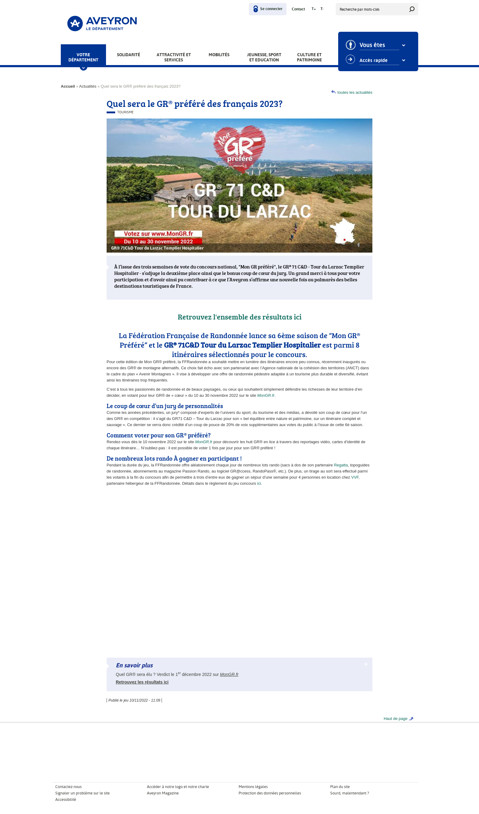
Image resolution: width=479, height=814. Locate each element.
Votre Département (83, 57)
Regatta (341, 465)
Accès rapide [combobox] (374, 60)
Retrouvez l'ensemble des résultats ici (240, 317)
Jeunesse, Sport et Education (264, 57)
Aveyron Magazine (163, 793)
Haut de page (396, 718)
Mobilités (219, 54)
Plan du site (340, 786)
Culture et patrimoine (309, 57)
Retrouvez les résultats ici (142, 682)
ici (259, 483)
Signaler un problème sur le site (82, 793)
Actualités (87, 86)
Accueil (68, 86)
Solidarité (128, 54)
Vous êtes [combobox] (372, 45)
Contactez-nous (68, 786)
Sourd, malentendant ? (349, 793)
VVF (355, 477)
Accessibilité (65, 799)
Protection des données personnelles (270, 793)
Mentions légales (253, 786)
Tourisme (125, 112)
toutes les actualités (355, 92)
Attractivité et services (174, 57)
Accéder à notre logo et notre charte (178, 786)
